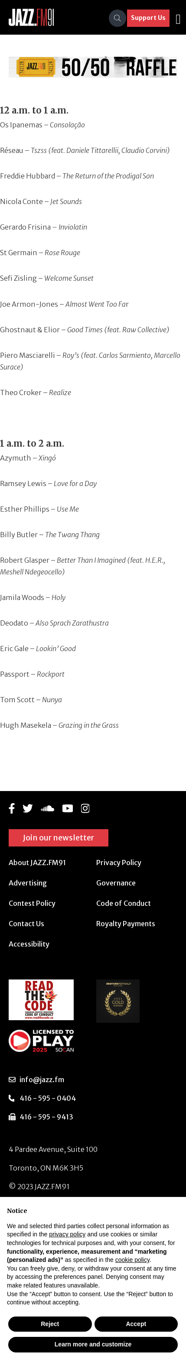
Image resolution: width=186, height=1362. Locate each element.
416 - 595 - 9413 (46, 1116)
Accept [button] (136, 1323)
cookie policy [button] (132, 1259)
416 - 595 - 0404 (48, 1098)
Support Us (148, 18)
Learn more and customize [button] (93, 1344)
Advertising (28, 883)
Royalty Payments (125, 923)
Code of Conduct (123, 903)
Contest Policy (32, 903)
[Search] (117, 18)
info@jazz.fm (42, 1079)
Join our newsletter (58, 838)
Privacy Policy (118, 862)
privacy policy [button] (67, 1234)
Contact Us (26, 923)
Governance (116, 883)
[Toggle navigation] (178, 18)
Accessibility (29, 944)
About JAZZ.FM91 (37, 862)
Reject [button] (50, 1323)
